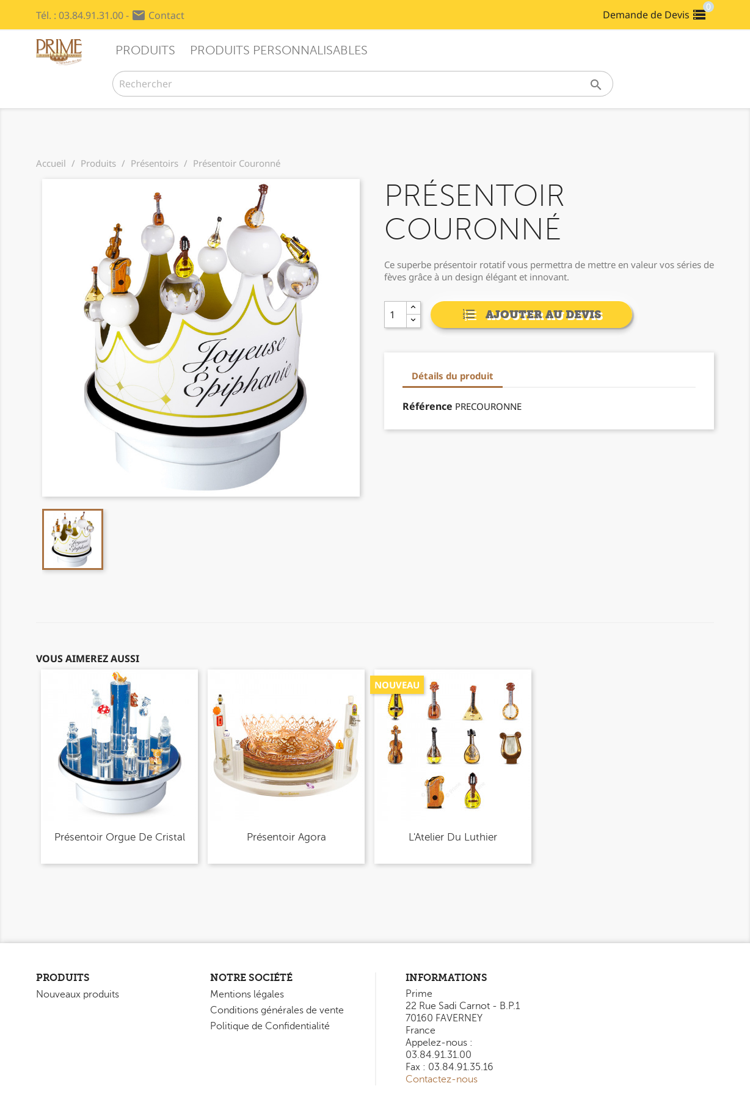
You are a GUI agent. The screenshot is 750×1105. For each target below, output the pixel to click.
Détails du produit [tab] (452, 376)
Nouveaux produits (77, 994)
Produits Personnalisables (279, 50)
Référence (427, 406)
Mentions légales (247, 994)
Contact (166, 15)
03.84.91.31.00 (91, 15)
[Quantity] (398, 314)
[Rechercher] (362, 84)
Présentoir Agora (286, 837)
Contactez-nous (442, 1079)
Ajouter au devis (531, 315)
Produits (145, 50)
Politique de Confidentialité (270, 1026)
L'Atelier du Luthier (453, 837)
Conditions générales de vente (277, 1010)
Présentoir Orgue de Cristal (119, 837)
